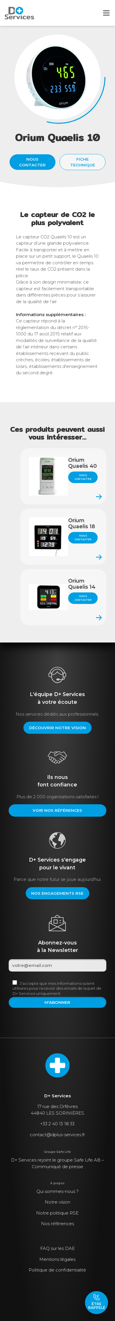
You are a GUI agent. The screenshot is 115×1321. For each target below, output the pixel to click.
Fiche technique (82, 162)
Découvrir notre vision (57, 727)
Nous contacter (32, 162)
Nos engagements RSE (57, 893)
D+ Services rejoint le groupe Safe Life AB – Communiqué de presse (57, 1163)
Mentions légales (57, 1259)
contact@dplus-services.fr (57, 1134)
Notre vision (57, 1202)
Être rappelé (96, 1302)
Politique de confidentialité (57, 1270)
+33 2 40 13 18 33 (57, 1123)
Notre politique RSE (57, 1213)
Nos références (57, 1223)
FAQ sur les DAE (57, 1248)
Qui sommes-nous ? (57, 1191)
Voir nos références (57, 810)
